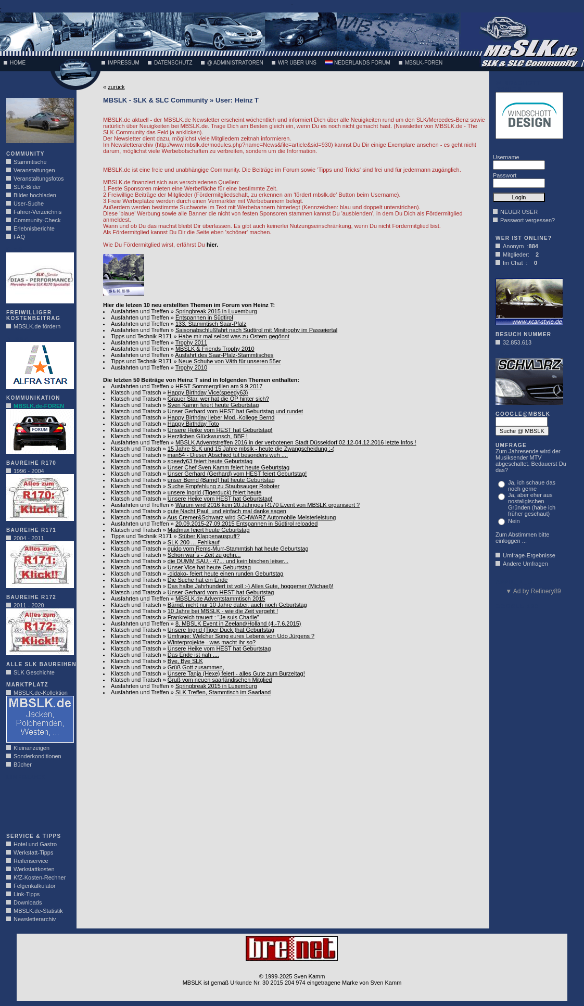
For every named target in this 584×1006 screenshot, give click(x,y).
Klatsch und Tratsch (136, 392)
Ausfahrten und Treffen (140, 311)
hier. (213, 244)
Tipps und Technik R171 (141, 336)
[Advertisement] (37, 803)
